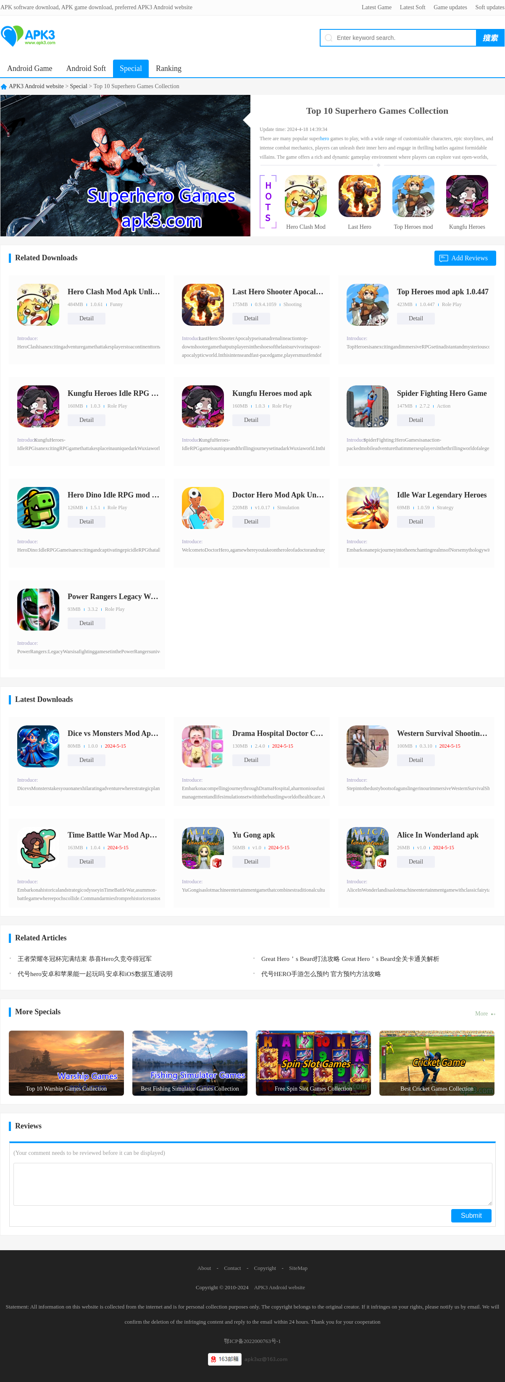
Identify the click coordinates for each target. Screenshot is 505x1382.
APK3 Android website (36, 86)
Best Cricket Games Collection (436, 1089)
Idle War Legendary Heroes (442, 495)
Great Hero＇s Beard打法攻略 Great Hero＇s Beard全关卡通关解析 (350, 958)
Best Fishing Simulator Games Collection (190, 1089)
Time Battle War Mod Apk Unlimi (114, 835)
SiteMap (298, 1268)
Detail (86, 318)
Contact (232, 1268)
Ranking (168, 68)
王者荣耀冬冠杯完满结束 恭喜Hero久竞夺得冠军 (85, 958)
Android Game (29, 68)
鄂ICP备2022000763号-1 (252, 1341)
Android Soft (86, 68)
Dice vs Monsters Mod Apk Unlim (114, 733)
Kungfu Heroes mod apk (272, 393)
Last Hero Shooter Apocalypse (359, 230)
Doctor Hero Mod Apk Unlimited (278, 495)
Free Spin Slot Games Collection (313, 1089)
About (204, 1268)
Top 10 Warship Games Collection (66, 1089)
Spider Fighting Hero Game (442, 393)
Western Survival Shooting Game (443, 733)
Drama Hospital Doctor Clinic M (278, 733)
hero (324, 138)
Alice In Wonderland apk (438, 835)
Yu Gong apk (253, 835)
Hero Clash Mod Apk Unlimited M (305, 230)
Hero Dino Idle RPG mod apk (114, 495)
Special (131, 68)
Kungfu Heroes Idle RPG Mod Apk (467, 230)
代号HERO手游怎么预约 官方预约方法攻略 (321, 974)
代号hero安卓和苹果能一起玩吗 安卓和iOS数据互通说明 (95, 974)
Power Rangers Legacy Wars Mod (114, 596)
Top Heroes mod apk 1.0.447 (413, 230)
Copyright (265, 1268)
